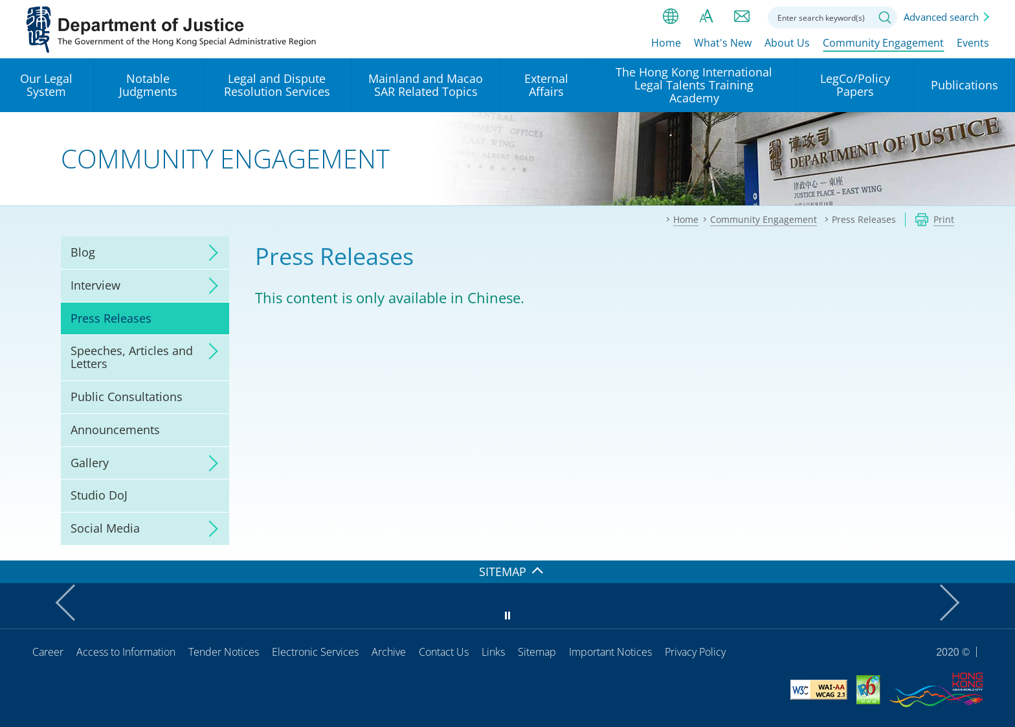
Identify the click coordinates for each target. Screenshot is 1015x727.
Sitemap (537, 652)
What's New (723, 43)
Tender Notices (223, 652)
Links (493, 652)
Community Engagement (883, 43)
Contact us (742, 16)
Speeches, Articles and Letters (132, 357)
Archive (389, 652)
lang (670, 16)
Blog (83, 252)
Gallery (90, 462)
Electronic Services (315, 652)
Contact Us (444, 652)
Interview (95, 285)
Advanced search (941, 16)
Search (884, 17)
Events (973, 43)
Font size (706, 16)
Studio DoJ (99, 495)
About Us (787, 43)
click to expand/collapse (210, 253)
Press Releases (111, 318)
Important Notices (610, 652)
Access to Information (125, 652)
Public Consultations (127, 396)
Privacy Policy (695, 652)
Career (47, 652)
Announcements (115, 429)
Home (666, 43)
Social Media (105, 528)
